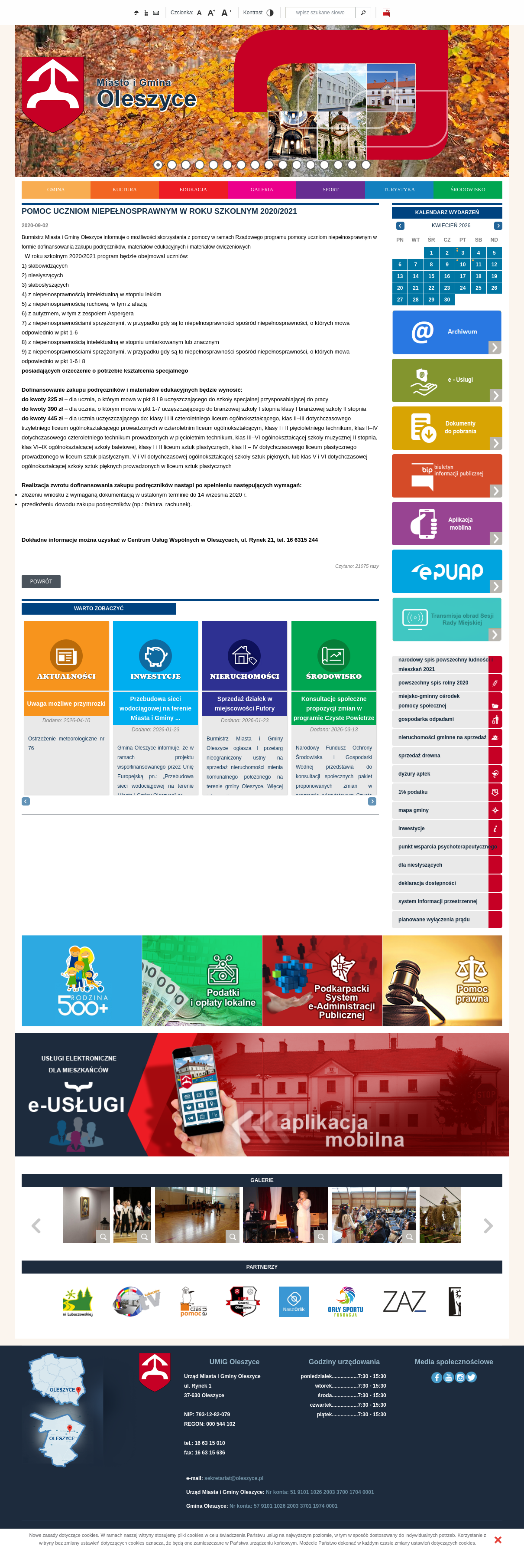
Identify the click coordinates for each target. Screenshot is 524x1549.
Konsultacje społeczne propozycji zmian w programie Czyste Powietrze (334, 708)
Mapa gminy (414, 810)
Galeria (262, 190)
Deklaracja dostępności (427, 883)
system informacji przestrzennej (438, 901)
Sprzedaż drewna (419, 756)
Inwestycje (155, 676)
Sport (331, 190)
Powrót (41, 581)
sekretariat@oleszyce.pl (233, 1478)
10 (463, 265)
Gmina (56, 190)
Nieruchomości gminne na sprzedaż (442, 737)
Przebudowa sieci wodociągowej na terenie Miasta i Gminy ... (155, 708)
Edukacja (193, 190)
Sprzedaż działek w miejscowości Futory (245, 703)
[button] (498, 1540)
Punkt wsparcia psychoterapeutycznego (447, 847)
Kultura (125, 190)
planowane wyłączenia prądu (434, 920)
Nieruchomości (244, 676)
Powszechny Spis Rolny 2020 (433, 683)
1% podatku (413, 792)
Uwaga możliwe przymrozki (66, 703)
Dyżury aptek (414, 774)
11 (478, 265)
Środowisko (468, 190)
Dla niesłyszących (420, 865)
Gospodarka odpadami (426, 719)
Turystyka (399, 190)
